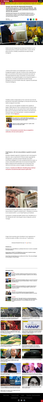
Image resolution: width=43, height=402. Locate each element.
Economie (14, 284)
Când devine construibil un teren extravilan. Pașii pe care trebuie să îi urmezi (10, 346)
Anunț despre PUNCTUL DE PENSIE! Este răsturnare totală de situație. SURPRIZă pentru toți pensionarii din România (21, 253)
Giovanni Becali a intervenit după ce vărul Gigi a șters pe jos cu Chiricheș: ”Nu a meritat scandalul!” (32, 374)
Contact (22, 395)
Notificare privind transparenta (26, 397)
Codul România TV (14, 397)
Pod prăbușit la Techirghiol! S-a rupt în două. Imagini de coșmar (31, 318)
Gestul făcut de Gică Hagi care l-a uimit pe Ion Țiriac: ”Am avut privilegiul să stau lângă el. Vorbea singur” (21, 257)
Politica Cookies (6, 395)
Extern (13, 272)
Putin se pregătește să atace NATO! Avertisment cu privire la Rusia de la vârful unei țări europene (10, 387)
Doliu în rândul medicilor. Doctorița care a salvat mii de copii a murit (31, 387)
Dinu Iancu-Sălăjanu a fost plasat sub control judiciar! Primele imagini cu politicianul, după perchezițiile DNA (10, 360)
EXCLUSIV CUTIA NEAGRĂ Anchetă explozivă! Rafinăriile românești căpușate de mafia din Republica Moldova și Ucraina (24, 293)
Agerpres (17, 113)
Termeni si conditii (15, 395)
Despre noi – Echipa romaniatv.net (33, 395)
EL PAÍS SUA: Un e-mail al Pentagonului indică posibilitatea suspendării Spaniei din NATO (10, 318)
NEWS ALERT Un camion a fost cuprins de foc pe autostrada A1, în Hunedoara (10, 391)
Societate (13, 278)
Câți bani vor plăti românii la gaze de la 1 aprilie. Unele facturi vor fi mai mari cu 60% (23, 124)
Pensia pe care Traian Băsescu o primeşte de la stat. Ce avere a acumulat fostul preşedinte (21, 249)
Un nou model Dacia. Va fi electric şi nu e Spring (31, 359)
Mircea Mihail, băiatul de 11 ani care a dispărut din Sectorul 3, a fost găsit (11, 374)
